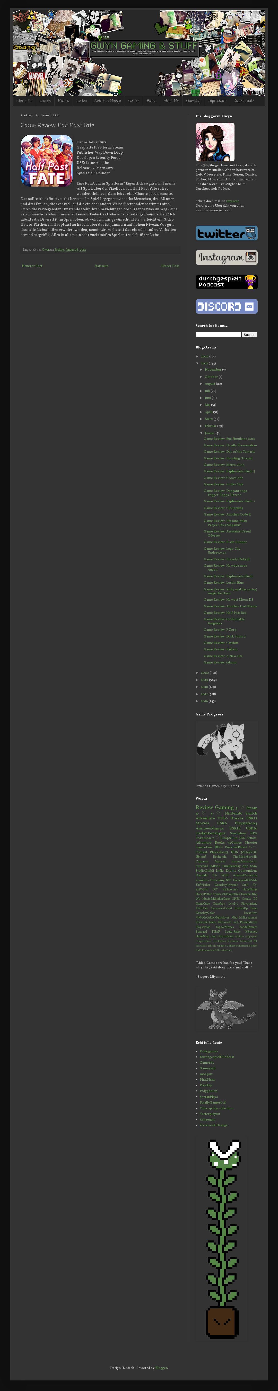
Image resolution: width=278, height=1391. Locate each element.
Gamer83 (207, 1063)
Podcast (201, 852)
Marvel (220, 861)
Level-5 (233, 904)
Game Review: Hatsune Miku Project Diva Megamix (225, 523)
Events (231, 871)
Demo (253, 908)
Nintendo (233, 813)
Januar (210, 433)
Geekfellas (219, 941)
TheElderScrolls (245, 857)
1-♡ (253, 847)
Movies (63, 101)
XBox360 (251, 932)
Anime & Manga (107, 101)
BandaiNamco (248, 927)
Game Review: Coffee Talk (224, 484)
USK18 (234, 828)
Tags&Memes (225, 927)
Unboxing (217, 880)
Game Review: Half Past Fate (225, 613)
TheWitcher (203, 885)
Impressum (217, 101)
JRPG (219, 847)
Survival (202, 866)
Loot (235, 922)
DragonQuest (204, 941)
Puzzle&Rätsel (236, 847)
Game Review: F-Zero (220, 630)
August (210, 384)
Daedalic (202, 875)
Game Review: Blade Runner (225, 542)
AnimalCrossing (245, 875)
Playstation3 (219, 852)
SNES (236, 899)
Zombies (202, 880)
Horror (237, 818)
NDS (234, 852)
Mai (208, 405)
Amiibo (239, 937)
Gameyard (207, 1068)
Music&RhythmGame (216, 899)
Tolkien (215, 866)
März (209, 419)
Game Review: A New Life (223, 656)
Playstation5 (224, 950)
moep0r (206, 1074)
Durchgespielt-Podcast (217, 1057)
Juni (208, 398)
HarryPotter (204, 894)
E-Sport (253, 946)
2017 (204, 694)
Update (221, 946)
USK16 (251, 828)
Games (45, 101)
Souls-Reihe (232, 932)
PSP (255, 941)
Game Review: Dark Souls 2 (225, 636)
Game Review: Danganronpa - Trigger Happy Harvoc (226, 493)
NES (229, 880)
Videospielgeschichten (216, 1108)
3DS (242, 838)
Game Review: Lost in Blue (224, 583)
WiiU (225, 875)
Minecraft (246, 941)
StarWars (201, 946)
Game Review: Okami (220, 662)
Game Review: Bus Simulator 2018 (229, 439)
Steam (251, 808)
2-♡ (215, 838)
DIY (215, 890)
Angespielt (251, 937)
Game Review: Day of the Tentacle (229, 452)
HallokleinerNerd (206, 950)
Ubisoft (201, 857)
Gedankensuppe (210, 833)
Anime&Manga (210, 828)
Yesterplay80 (210, 1114)
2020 (205, 673)
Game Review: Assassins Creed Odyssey (227, 533)
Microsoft (224, 922)
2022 (205, 356)
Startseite (24, 101)
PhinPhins (207, 1080)
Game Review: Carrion (221, 643)
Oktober (212, 377)
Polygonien (208, 1091)
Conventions (247, 871)
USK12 (251, 818)
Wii (198, 899)
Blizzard (201, 932)
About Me (171, 101)
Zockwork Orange (214, 1125)
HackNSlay (249, 890)
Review (204, 807)
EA (215, 875)
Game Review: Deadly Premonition (230, 445)
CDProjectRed (231, 894)
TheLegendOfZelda (245, 880)
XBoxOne (202, 908)
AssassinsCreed (221, 908)
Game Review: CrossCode (223, 478)
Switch (251, 813)
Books (151, 101)
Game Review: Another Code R (227, 514)
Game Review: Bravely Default (227, 559)
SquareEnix (204, 847)
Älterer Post (169, 266)
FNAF (216, 932)
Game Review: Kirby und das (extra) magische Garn (230, 591)
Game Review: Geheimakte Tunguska (224, 621)
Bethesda (220, 857)
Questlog (193, 101)
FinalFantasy (231, 866)
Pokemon (203, 838)
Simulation (238, 833)
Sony (253, 866)
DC (255, 899)
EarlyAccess (230, 890)
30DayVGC (248, 852)
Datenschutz (244, 101)
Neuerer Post (32, 266)
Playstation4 (246, 823)
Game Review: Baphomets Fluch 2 (229, 501)
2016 (205, 701)
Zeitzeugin (207, 1119)
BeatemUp (241, 908)
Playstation (203, 927)
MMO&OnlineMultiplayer (212, 918)
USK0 (223, 818)
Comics (134, 101)
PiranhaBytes (248, 922)
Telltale (211, 946)
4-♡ (201, 813)
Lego (214, 936)
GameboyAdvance (226, 885)
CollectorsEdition (237, 946)
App (245, 866)
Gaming (224, 807)
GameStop (202, 936)
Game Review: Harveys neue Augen (225, 568)
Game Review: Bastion (220, 649)
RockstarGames (206, 922)
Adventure (205, 818)
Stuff (245, 885)
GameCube (203, 904)
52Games (235, 843)
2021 (205, 363)
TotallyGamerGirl (213, 1102)
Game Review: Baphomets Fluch (228, 576)
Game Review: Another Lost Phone (230, 606)
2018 (205, 687)
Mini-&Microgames (244, 918)
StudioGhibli (205, 871)
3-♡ (216, 813)
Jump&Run (229, 838)
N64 (254, 894)
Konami (246, 894)
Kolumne (233, 941)
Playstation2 (249, 904)
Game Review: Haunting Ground (228, 458)
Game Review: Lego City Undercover (222, 551)
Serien (81, 101)
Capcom (202, 861)
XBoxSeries (226, 936)
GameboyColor (205, 913)
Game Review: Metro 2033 (224, 465)
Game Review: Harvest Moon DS (228, 600)
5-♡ (240, 808)
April (209, 412)
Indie (220, 871)
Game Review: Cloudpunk (223, 508)
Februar (211, 426)
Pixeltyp (206, 1085)
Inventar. (232, 201)
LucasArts (250, 913)
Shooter (251, 843)
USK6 (222, 823)
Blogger (161, 1368)
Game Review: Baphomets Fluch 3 (229, 471)
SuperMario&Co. (244, 861)
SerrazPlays (209, 1097)
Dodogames (209, 1051)
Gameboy (219, 904)
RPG (253, 833)
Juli (208, 391)
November (213, 370)
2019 (205, 680)
